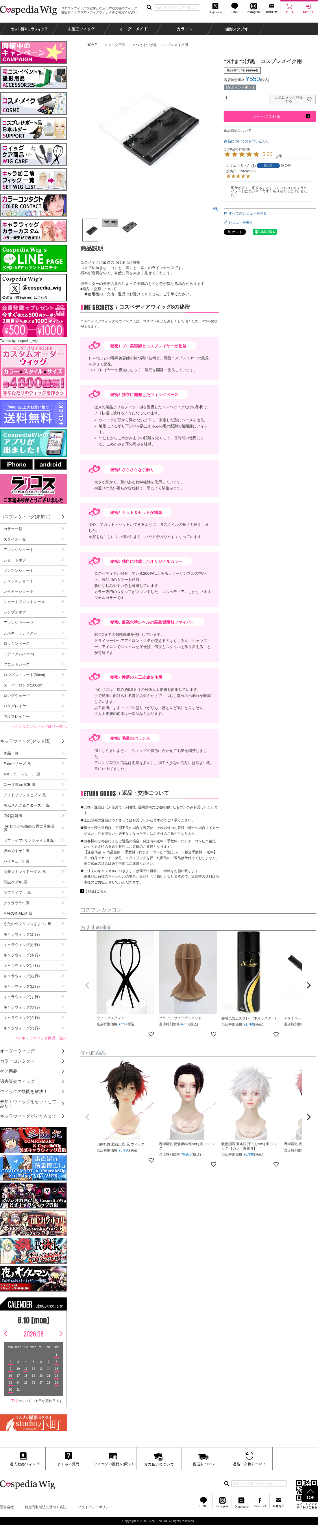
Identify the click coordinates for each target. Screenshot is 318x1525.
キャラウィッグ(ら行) (21, 1017)
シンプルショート (18, 581)
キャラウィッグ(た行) (21, 965)
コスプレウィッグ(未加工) (25, 516)
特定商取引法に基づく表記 (45, 1507)
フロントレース (16, 664)
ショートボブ (14, 560)
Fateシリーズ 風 (17, 763)
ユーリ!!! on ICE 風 (19, 784)
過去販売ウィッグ (17, 1081)
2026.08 (33, 1333)
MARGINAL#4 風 (17, 913)
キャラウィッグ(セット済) (25, 741)
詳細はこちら (96, 891)
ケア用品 (8, 1071)
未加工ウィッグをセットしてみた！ (28, 1103)
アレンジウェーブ (18, 622)
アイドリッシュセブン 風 (24, 795)
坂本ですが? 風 (16, 851)
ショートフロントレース (24, 602)
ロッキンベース (16, 643)
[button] (87, 985)
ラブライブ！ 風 (17, 892)
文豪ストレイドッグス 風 (24, 871)
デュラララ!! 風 (16, 903)
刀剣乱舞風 (12, 816)
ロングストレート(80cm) (24, 675)
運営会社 (7, 1507)
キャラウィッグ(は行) (21, 986)
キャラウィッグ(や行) (21, 1007)
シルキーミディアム (20, 633)
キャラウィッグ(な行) (21, 976)
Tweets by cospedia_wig (19, 341)
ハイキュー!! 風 (16, 861)
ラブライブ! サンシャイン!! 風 (28, 840)
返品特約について (238, 131)
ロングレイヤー (16, 706)
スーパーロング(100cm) (23, 685)
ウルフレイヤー (16, 716)
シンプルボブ (14, 612)
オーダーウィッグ (17, 1050)
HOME (91, 45)
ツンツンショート (18, 570)
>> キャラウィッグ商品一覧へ (41, 1038)
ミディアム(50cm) (18, 654)
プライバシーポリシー (95, 1507)
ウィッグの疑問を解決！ (24, 1091)
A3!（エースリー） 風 (21, 774)
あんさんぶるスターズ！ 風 (26, 805)
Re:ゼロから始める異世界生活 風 (28, 828)
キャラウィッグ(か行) (21, 944)
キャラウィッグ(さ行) (21, 955)
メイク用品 (116, 45)
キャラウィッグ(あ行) (21, 934)
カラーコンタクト (17, 1061)
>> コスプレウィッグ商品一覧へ (39, 726)
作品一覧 (11, 753)
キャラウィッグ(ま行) (21, 997)
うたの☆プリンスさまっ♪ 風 (27, 924)
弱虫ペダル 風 (15, 882)
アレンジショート (18, 550)
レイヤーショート (18, 591)
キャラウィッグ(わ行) (21, 1028)
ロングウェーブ (16, 695)
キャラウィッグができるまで (28, 1116)
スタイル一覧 (14, 539)
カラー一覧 (12, 529)
